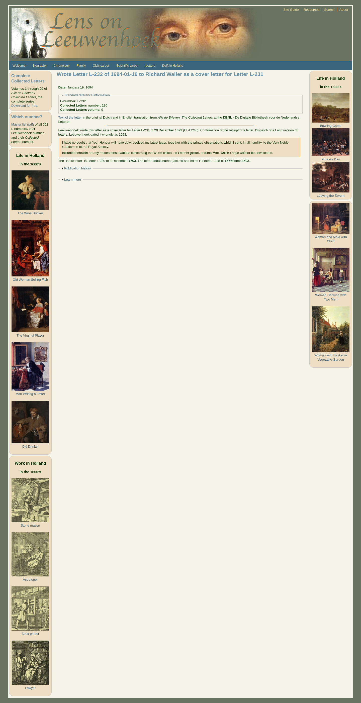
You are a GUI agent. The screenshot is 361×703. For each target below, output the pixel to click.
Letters (150, 65)
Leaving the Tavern (331, 195)
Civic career (101, 65)
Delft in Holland (172, 65)
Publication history (77, 168)
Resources (311, 10)
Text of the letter (70, 117)
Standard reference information (87, 95)
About (343, 10)
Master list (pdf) (22, 124)
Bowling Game (330, 126)
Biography (40, 65)
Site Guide (291, 10)
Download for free (24, 106)
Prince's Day (330, 159)
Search (329, 10)
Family (81, 65)
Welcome (19, 65)
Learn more (72, 179)
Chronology (62, 65)
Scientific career (127, 65)
